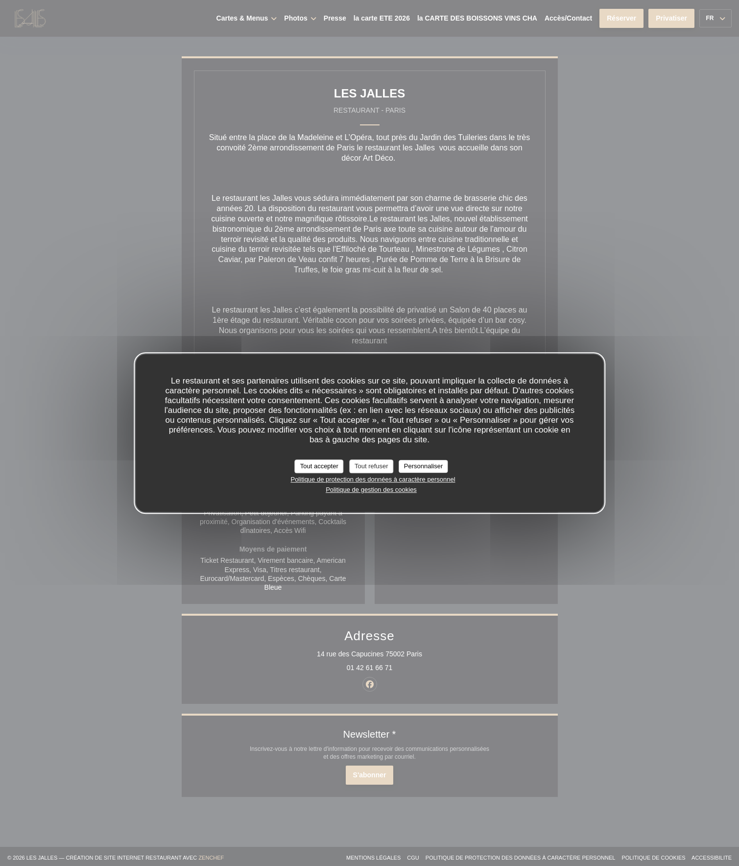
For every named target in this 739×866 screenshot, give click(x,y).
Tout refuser (371, 466)
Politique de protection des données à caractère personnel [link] (372, 479)
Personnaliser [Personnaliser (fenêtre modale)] (423, 466)
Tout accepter (319, 466)
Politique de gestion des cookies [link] (371, 489)
